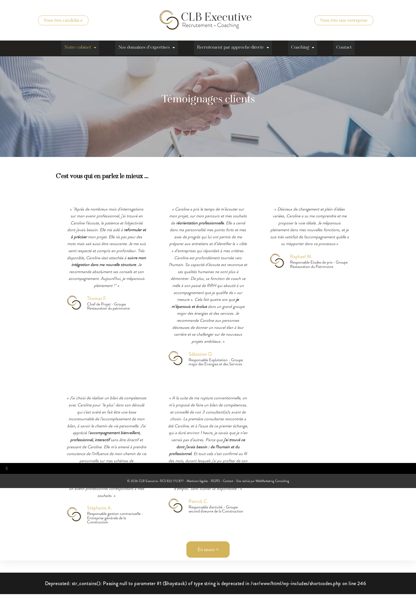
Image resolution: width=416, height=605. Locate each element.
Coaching (306, 48)
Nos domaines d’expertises (144, 48)
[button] (76, 48)
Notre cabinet (76, 48)
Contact (349, 48)
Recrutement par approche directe (234, 48)
